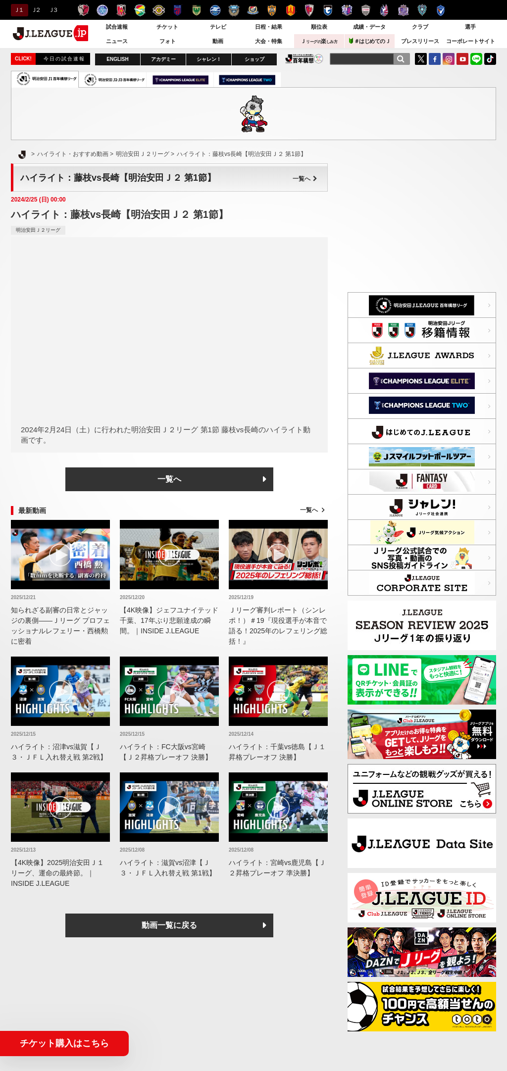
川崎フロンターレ (234, 10)
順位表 (319, 27)
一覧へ (305, 178)
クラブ (420, 27)
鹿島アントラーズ (83, 10)
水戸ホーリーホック (102, 10)
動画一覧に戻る (169, 925)
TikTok (490, 59)
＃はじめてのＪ (370, 41)
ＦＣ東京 (177, 10)
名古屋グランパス (290, 10)
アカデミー (163, 59)
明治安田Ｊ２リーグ (38, 230)
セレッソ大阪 (347, 10)
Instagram (449, 59)
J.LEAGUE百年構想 (304, 58)
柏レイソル (158, 10)
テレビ (218, 27)
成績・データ (369, 27)
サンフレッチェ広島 (403, 10)
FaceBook (435, 59)
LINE (476, 59)
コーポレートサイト (470, 41)
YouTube (462, 59)
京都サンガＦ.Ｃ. (309, 10)
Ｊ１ (18, 9)
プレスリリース (420, 41)
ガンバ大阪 (328, 10)
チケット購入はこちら (64, 1043)
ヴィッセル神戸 (365, 10)
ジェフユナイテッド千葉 (140, 10)
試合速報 (117, 27)
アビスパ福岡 (422, 10)
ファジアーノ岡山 (384, 10)
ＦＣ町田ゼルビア (215, 10)
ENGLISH (117, 59)
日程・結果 (268, 27)
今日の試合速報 (64, 58)
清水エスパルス (271, 10)
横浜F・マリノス (253, 10)
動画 (217, 41)
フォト (167, 41)
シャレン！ (209, 59)
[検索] (401, 58)
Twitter (421, 59)
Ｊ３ (53, 9)
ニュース (117, 41)
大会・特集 (268, 41)
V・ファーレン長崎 (441, 10)
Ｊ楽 (319, 41)
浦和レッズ (121, 10)
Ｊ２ (35, 9)
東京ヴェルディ (196, 10)
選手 (470, 27)
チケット (167, 27)
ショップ (254, 59)
